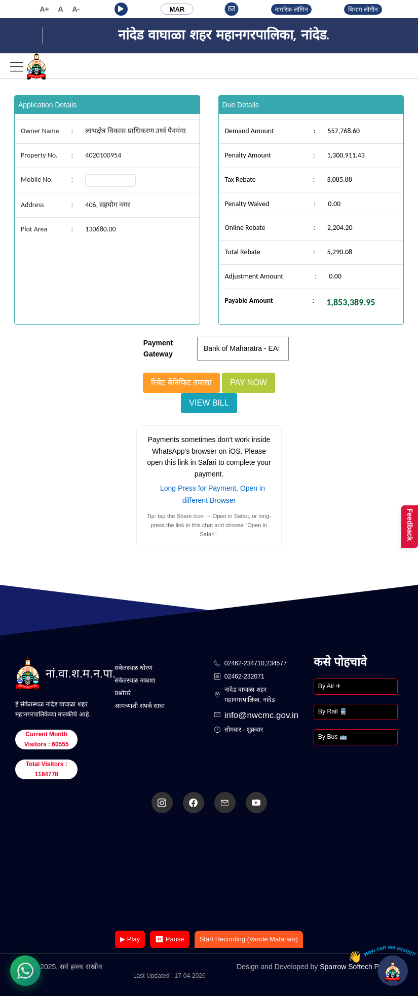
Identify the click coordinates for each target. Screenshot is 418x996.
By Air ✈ (329, 686)
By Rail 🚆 (332, 711)
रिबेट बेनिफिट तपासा (181, 382)
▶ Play (130, 939)
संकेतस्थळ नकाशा (135, 680)
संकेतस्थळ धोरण (133, 667)
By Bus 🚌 (332, 736)
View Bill (209, 403)
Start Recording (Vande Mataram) (249, 939)
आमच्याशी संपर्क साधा (140, 705)
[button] (121, 9)
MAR (177, 9)
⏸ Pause (169, 939)
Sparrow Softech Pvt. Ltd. (360, 967)
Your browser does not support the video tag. (209, 873)
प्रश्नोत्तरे (123, 693)
